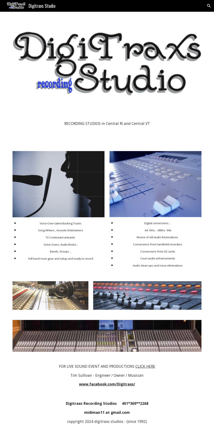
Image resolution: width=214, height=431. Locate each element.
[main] (107, 123)
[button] (209, 6)
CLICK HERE (145, 366)
